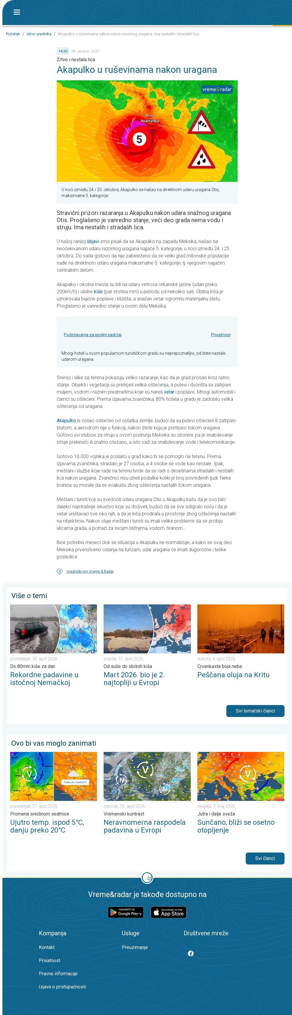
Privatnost (220, 334)
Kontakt (47, 947)
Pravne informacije (58, 973)
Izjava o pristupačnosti (62, 987)
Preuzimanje (135, 947)
